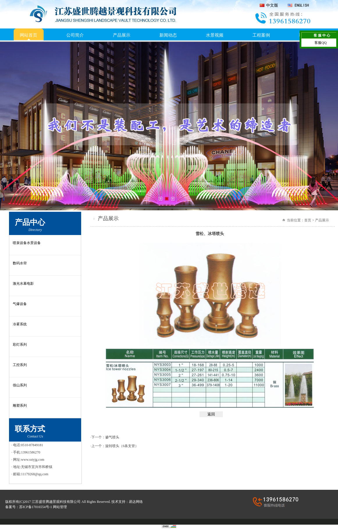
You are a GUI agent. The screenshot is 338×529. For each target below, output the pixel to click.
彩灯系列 (20, 344)
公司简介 (75, 35)
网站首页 (28, 35)
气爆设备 (20, 304)
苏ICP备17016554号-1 (35, 507)
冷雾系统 (20, 324)
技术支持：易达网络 (127, 502)
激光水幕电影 (23, 283)
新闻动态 (168, 35)
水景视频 (214, 35)
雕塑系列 (20, 406)
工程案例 (261, 35)
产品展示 (121, 35)
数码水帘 (20, 263)
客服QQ (320, 43)
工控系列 (20, 365)
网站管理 (60, 507)
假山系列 (20, 385)
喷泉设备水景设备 (27, 243)
